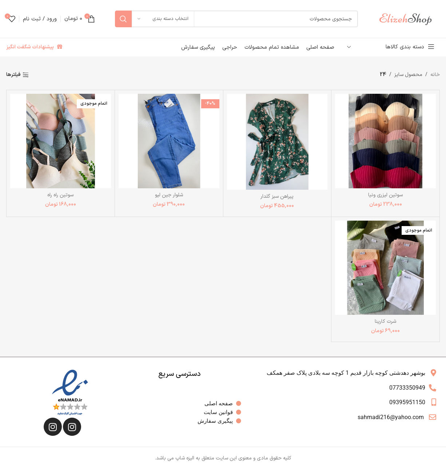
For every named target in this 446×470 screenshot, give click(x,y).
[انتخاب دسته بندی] (163, 19)
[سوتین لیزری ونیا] (385, 141)
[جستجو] (236, 19)
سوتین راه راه (60, 195)
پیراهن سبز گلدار (277, 196)
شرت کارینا (385, 321)
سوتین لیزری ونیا (385, 195)
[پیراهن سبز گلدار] (277, 141)
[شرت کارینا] (385, 268)
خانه (435, 75)
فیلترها (13, 75)
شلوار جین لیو (169, 195)
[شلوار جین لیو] (169, 141)
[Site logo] (409, 19)
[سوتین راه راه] (60, 141)
